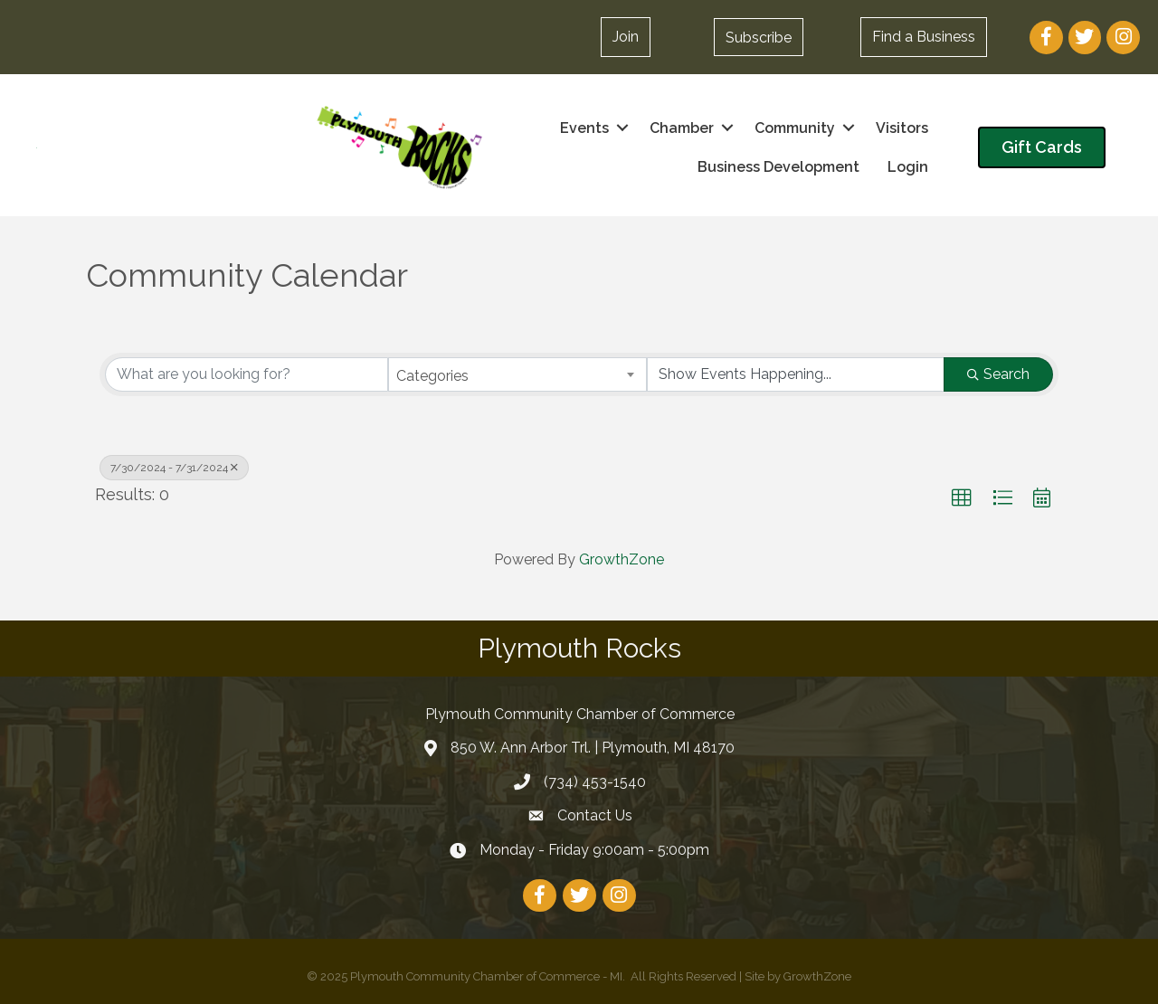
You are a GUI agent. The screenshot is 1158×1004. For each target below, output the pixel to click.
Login (907, 166)
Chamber (682, 128)
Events (584, 128)
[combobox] (518, 374)
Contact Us (594, 815)
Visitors (902, 128)
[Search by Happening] (795, 374)
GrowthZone (621, 559)
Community (795, 128)
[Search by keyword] (246, 374)
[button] (625, 37)
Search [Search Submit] (998, 374)
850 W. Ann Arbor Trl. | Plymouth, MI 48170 (593, 747)
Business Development (778, 166)
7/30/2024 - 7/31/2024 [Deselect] (174, 467)
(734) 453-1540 (595, 782)
